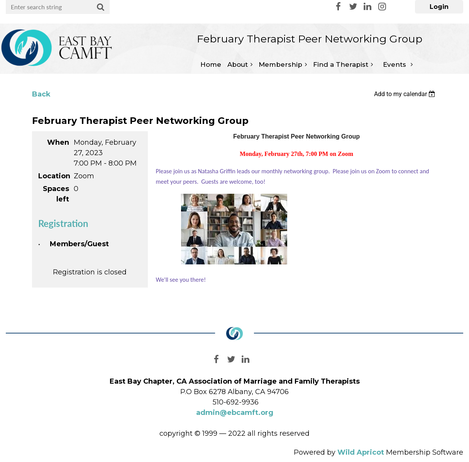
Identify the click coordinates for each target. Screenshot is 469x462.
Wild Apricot (360, 452)
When (58, 142)
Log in (439, 7)
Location (53, 176)
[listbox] (405, 94)
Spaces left (56, 193)
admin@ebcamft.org (234, 412)
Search (101, 7)
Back (41, 94)
